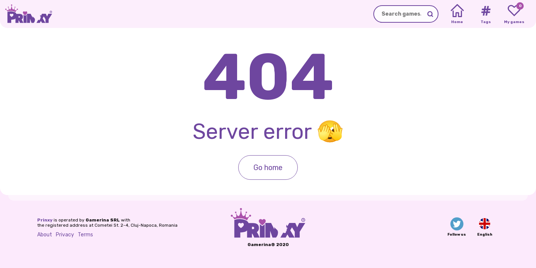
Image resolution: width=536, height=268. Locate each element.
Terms (85, 235)
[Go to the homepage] (26, 14)
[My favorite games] (514, 14)
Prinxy (44, 220)
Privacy (65, 235)
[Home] (457, 14)
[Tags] (485, 14)
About (44, 235)
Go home (268, 167)
